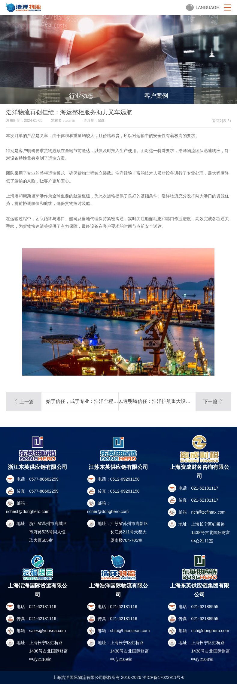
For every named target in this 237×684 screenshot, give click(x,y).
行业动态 (81, 95)
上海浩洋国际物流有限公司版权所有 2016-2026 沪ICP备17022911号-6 (118, 677)
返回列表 (221, 121)
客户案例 (156, 95)
